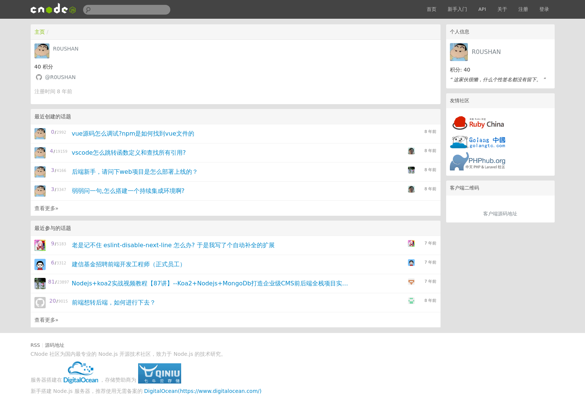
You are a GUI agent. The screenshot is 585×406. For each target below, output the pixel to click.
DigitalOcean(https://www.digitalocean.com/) (203, 391)
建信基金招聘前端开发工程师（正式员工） (129, 264)
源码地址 (54, 345)
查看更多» (46, 208)
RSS (35, 345)
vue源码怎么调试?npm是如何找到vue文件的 (133, 133)
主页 (39, 32)
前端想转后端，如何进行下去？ (114, 302)
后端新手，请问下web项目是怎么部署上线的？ (135, 171)
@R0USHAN (60, 77)
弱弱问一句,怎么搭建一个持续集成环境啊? (128, 190)
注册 (523, 9)
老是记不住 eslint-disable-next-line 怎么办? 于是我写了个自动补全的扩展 (173, 245)
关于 (502, 9)
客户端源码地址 (500, 213)
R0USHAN (486, 51)
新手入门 (457, 9)
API (482, 9)
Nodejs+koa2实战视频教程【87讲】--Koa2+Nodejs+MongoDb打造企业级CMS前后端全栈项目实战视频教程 (213, 283)
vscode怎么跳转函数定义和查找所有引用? (129, 152)
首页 (431, 9)
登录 (544, 9)
